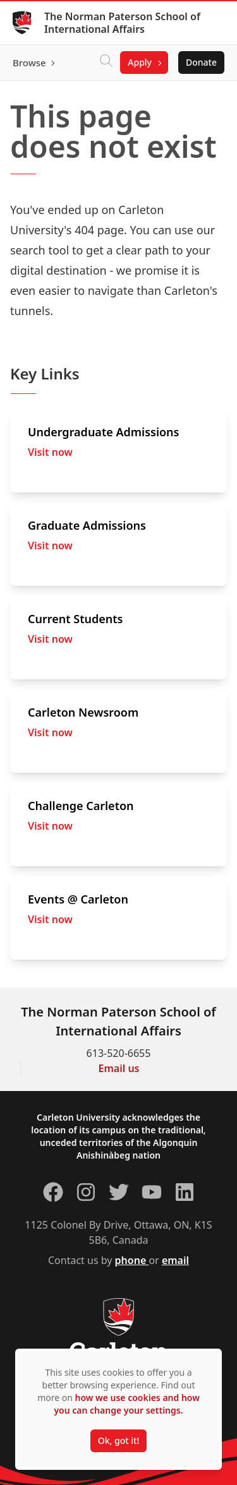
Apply (140, 62)
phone (132, 1260)
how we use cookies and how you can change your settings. (126, 1404)
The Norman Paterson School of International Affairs (122, 22)
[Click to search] (106, 62)
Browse (29, 62)
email (175, 1260)
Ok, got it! (118, 1440)
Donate (201, 62)
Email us (119, 1068)
